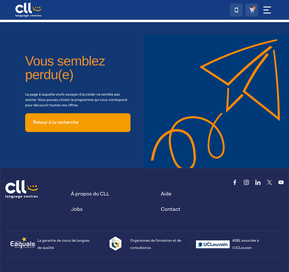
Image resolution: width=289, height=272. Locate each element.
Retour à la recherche (55, 122)
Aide (166, 193)
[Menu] (267, 10)
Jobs (77, 209)
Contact (170, 209)
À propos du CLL (90, 193)
